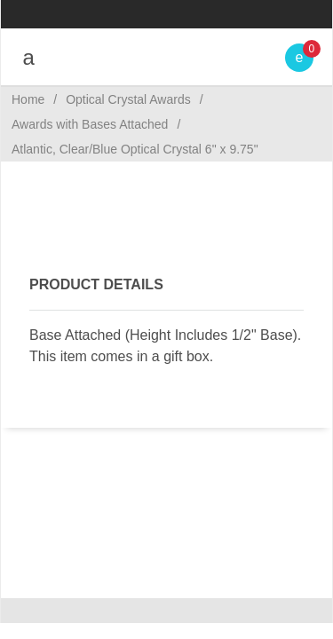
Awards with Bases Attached (90, 124)
